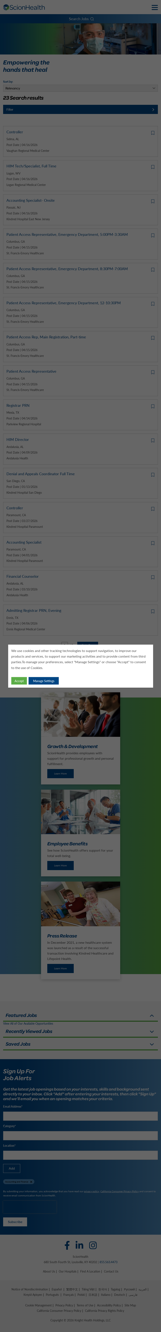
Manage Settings (43, 681)
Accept (19, 681)
